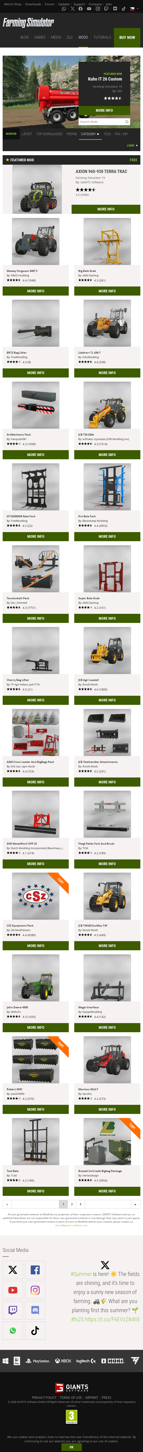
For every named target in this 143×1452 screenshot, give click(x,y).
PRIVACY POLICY (44, 1397)
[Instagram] (98, 8)
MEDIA (56, 37)
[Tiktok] (124, 8)
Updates (64, 4)
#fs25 (77, 1319)
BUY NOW (127, 37)
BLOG (25, 37)
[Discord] (115, 8)
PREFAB (72, 134)
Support (79, 4)
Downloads (33, 4)
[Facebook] (81, 8)
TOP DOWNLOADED (49, 134)
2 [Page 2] (72, 1204)
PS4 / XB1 (121, 134)
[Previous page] (135, 1204)
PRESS (106, 1397)
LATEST (27, 134)
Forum (49, 4)
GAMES (39, 37)
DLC (70, 37)
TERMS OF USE (71, 1397)
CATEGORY (88, 134)
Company (95, 4)
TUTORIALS (102, 37)
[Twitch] (106, 8)
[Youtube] (89, 8)
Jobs (109, 4)
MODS (83, 37)
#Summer (81, 1274)
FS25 (107, 134)
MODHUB (11, 133)
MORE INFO (104, 110)
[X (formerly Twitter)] (73, 8)
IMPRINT (91, 1397)
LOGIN (130, 145)
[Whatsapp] (64, 8)
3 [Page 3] (80, 1204)
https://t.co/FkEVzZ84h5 (112, 1319)
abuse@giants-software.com (71, 1225)
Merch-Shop (12, 4)
